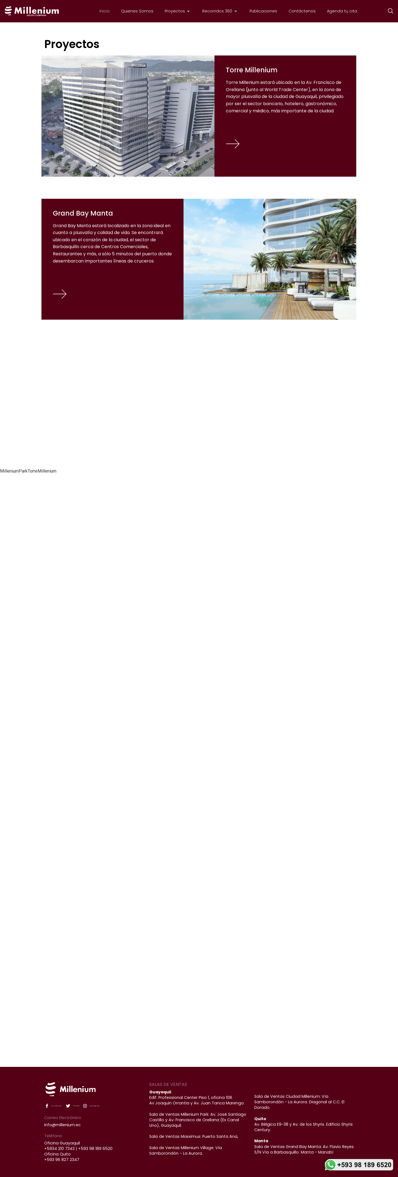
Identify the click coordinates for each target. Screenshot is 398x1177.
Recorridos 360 (220, 11)
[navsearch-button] (387, 11)
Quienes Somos (137, 11)
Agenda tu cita (342, 11)
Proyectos (178, 11)
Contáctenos (302, 11)
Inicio (105, 11)
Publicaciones (263, 11)
